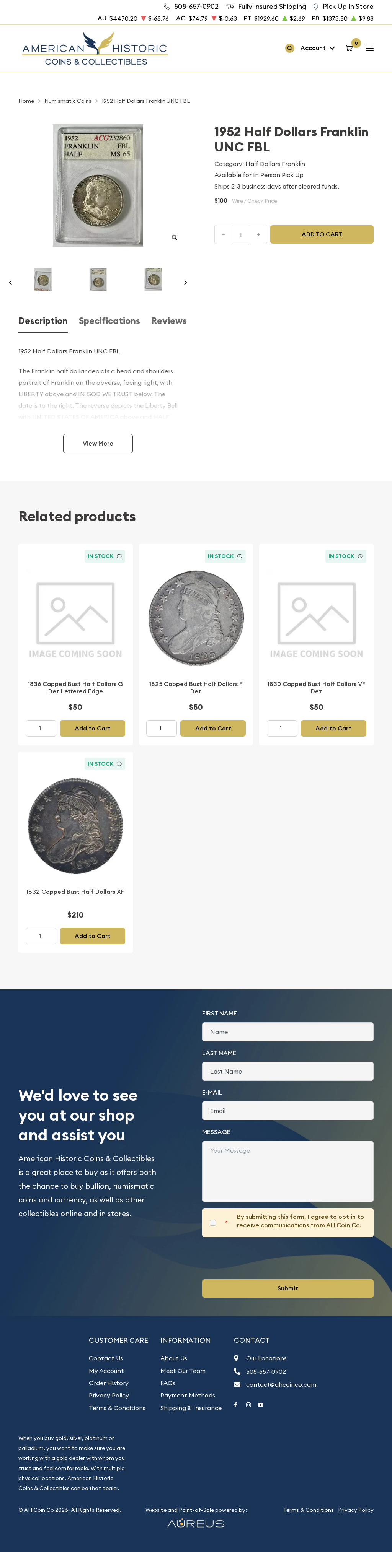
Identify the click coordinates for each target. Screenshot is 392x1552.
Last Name (219, 1053)
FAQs (167, 1383)
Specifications (109, 321)
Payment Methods (187, 1395)
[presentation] (260, 1258)
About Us (173, 1358)
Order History (109, 1383)
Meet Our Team (183, 1371)
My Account (106, 1371)
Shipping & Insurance (191, 1408)
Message (216, 1132)
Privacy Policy (109, 1395)
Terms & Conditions (117, 1408)
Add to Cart (93, 728)
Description (43, 321)
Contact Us (106, 1358)
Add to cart (322, 234)
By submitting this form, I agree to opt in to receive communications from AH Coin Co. (300, 1221)
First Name (219, 1013)
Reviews (169, 321)
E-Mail (212, 1092)
